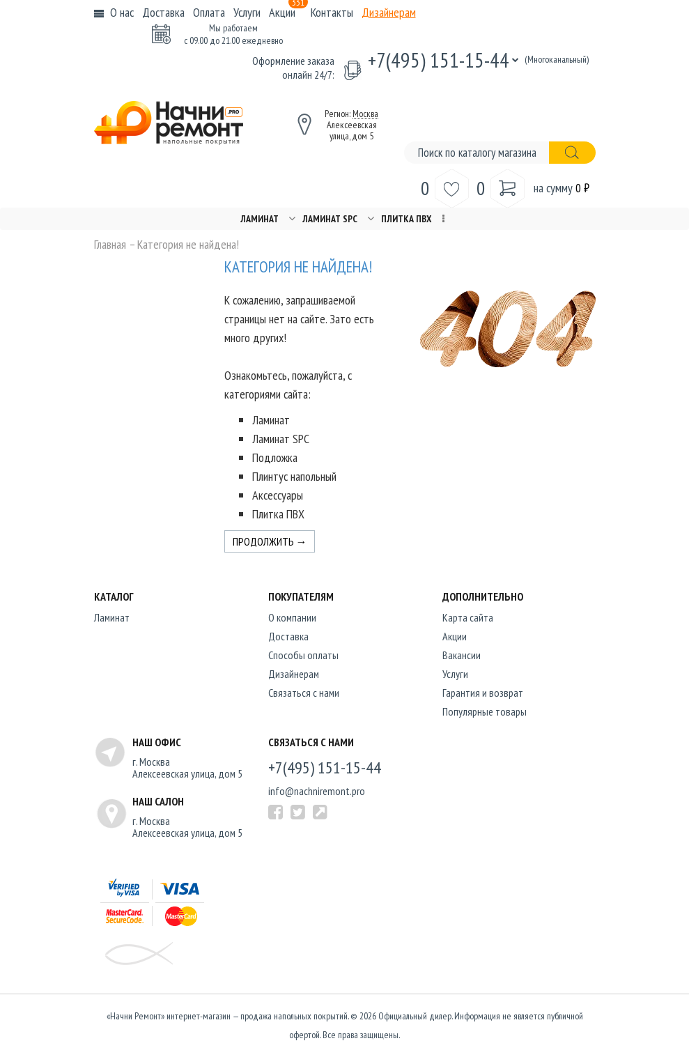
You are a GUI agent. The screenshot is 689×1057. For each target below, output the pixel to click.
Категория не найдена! (188, 244)
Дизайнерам (389, 12)
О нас (122, 12)
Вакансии (461, 655)
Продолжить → (270, 541)
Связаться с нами (303, 693)
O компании (292, 617)
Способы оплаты (303, 655)
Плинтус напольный (294, 476)
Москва (365, 113)
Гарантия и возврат (482, 693)
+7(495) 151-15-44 (438, 59)
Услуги (247, 12)
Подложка (274, 457)
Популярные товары (484, 711)
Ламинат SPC (329, 219)
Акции (288, 12)
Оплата (209, 12)
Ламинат (259, 219)
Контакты (332, 12)
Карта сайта (467, 617)
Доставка (163, 12)
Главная (110, 244)
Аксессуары (277, 495)
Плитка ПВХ (406, 219)
